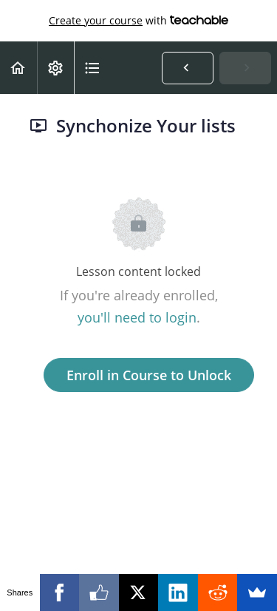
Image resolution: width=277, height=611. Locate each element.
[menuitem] (55, 67)
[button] (18, 67)
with (138, 20)
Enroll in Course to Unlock (148, 375)
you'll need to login (137, 317)
